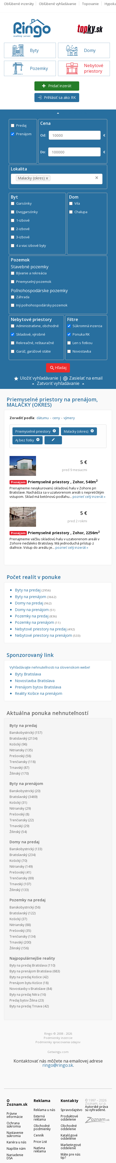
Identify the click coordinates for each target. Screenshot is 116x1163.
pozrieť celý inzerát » (89, 496)
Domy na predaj (33, 602)
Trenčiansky (18, 762)
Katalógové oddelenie (69, 1137)
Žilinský (15, 773)
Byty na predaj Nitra (24, 994)
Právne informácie (15, 1115)
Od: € (72, 135)
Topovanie (90, 3)
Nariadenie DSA (15, 1156)
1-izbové (20, 220)
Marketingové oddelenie (71, 1146)
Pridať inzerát (57, 85)
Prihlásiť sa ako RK (57, 97)
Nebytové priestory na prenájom (47, 635)
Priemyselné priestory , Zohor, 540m (53, 481)
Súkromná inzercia (84, 325)
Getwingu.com (58, 1052)
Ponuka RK (78, 334)
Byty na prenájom (35, 596)
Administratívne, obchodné (35, 325)
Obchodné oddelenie (69, 1127)
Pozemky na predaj (36, 615)
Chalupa (78, 211)
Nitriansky (17, 750)
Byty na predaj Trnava (26, 1006)
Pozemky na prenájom (37, 622)
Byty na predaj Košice (26, 977)
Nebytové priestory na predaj (45, 628)
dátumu (43, 417)
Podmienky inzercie (58, 1038)
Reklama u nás (44, 1110)
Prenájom (21, 133)
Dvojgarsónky (24, 211)
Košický (15, 744)
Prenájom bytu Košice (26, 983)
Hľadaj (58, 368)
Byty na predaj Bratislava (28, 965)
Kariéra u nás (16, 1142)
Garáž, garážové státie (31, 351)
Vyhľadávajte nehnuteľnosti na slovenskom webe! (50, 667)
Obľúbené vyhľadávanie (57, 3)
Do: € (72, 151)
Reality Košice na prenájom (38, 693)
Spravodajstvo (71, 1110)
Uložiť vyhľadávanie (36, 378)
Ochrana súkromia (14, 1125)
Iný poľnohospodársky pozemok (39, 305)
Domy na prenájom (35, 609)
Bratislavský (18, 738)
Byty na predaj (33, 590)
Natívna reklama (40, 1149)
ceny (56, 417)
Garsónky (21, 203)
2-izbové (20, 228)
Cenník (39, 1135)
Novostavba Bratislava (35, 680)
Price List (40, 1141)
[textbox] (59, 178)
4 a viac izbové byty (28, 245)
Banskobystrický (22, 732)
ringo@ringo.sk (57, 1065)
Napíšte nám (16, 1148)
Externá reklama (40, 1118)
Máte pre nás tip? (70, 1156)
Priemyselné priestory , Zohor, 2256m (55, 532)
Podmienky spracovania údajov (58, 1042)
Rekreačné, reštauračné (32, 342)
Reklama (42, 1100)
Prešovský (17, 756)
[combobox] (56, 179)
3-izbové (20, 237)
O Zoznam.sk (17, 1102)
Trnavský (16, 767)
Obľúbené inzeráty (19, 3)
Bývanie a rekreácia (29, 273)
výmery (69, 417)
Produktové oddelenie (69, 1118)
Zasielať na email (82, 378)
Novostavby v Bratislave (28, 988)
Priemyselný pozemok (31, 281)
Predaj (18, 125)
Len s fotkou (79, 342)
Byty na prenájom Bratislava (31, 971)
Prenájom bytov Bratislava (38, 687)
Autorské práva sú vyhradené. (96, 1108)
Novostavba (79, 351)
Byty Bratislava (28, 674)
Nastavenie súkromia (15, 1134)
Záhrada (20, 297)
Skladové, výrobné (28, 334)
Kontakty (69, 1100)
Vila (74, 203)
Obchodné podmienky (42, 1127)
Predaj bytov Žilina (23, 1000)
